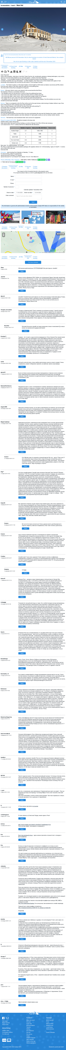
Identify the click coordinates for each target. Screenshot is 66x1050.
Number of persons (9, 187)
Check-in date (10, 192)
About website (6, 1022)
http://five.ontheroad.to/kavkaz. (26, 903)
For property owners (7, 1032)
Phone (12, 183)
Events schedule (50, 1032)
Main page (5, 1021)
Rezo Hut (20, 5)
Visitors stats (5, 1030)
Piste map (29, 1023)
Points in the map (30, 1041)
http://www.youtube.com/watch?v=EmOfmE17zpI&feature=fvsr (34, 824)
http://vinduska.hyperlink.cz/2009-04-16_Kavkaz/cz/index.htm (34, 908)
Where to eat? (49, 1025)
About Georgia (49, 1020)
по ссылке (35, 806)
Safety (28, 1029)
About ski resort (30, 1020)
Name (12, 176)
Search (13, 5)
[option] (33, 29)
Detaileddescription (4, 67)
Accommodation (5, 5)
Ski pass (28, 1022)
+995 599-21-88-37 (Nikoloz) (28, 159)
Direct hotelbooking (13, 67)
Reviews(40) (28, 67)
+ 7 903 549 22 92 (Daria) (8, 162)
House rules (5, 1024)
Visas (47, 1022)
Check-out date (28, 192)
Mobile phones (50, 1029)
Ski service (29, 1034)
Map (21, 66)
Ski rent (28, 1032)
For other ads (5, 1034)
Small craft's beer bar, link (7, 112)
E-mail (12, 180)
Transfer (28, 1027)
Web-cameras (30, 1039)
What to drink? (49, 1023)
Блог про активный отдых (25, 835)
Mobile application (31, 1043)
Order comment (10, 195)
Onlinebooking (35, 67)
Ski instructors (30, 1030)
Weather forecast (30, 1037)
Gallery (28, 1036)
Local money (49, 1027)
